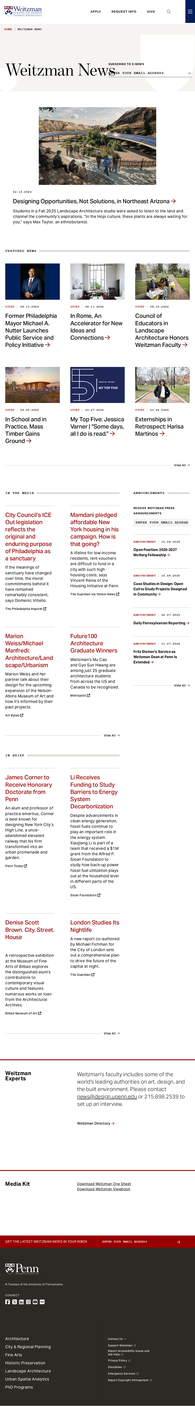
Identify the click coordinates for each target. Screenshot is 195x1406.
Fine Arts (13, 1354)
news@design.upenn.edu (107, 1096)
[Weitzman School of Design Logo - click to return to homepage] (23, 12)
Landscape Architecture (28, 1370)
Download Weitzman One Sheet (104, 1184)
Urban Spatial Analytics (27, 1379)
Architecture (17, 1338)
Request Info (124, 12)
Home (8, 29)
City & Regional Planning (28, 1346)
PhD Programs (19, 1387)
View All (180, 465)
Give (151, 12)
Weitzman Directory (93, 1123)
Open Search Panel (169, 12)
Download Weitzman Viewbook (103, 1189)
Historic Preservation (25, 1362)
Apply (95, 12)
